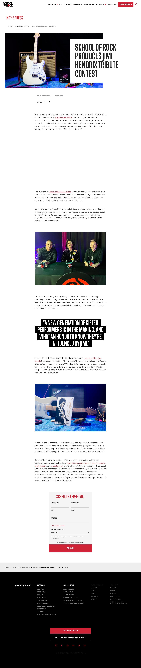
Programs (41, 585)
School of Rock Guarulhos (60, 191)
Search (136, 4)
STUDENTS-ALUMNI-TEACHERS (39, 26)
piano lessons (57, 465)
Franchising (112, 4)
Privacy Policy (80, 542)
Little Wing (41, 598)
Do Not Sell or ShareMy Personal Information (118, 602)
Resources (94, 596)
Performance (42, 592)
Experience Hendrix (63, 117)
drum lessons (40, 465)
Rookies (40, 595)
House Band (41, 609)
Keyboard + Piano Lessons (72, 600)
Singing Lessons (68, 595)
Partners (113, 588)
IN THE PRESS (19, 26)
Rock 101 (40, 589)
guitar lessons (85, 462)
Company (94, 599)
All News (10, 26)
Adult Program (42, 603)
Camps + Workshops (80, 4)
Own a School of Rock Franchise (70, 638)
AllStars (40, 612)
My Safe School (115, 599)
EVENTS (26, 26)
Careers (112, 590)
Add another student (58, 526)
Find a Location (126, 4)
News (92, 593)
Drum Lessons (68, 592)
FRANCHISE (52, 26)
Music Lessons (68, 585)
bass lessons (72, 462)
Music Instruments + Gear (46, 615)
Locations (94, 588)
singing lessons (98, 462)
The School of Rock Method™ (73, 603)
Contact (113, 593)
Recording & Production (46, 606)
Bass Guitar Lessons (70, 598)
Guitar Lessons (68, 589)
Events (92, 4)
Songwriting (42, 600)
